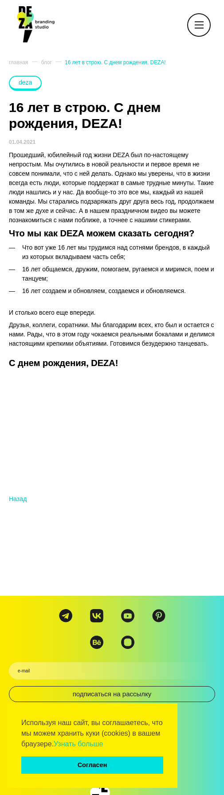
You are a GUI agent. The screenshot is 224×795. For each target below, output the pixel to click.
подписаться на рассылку (112, 694)
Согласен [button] (92, 764)
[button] (106, 744)
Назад (18, 498)
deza (25, 82)
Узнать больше (78, 744)
